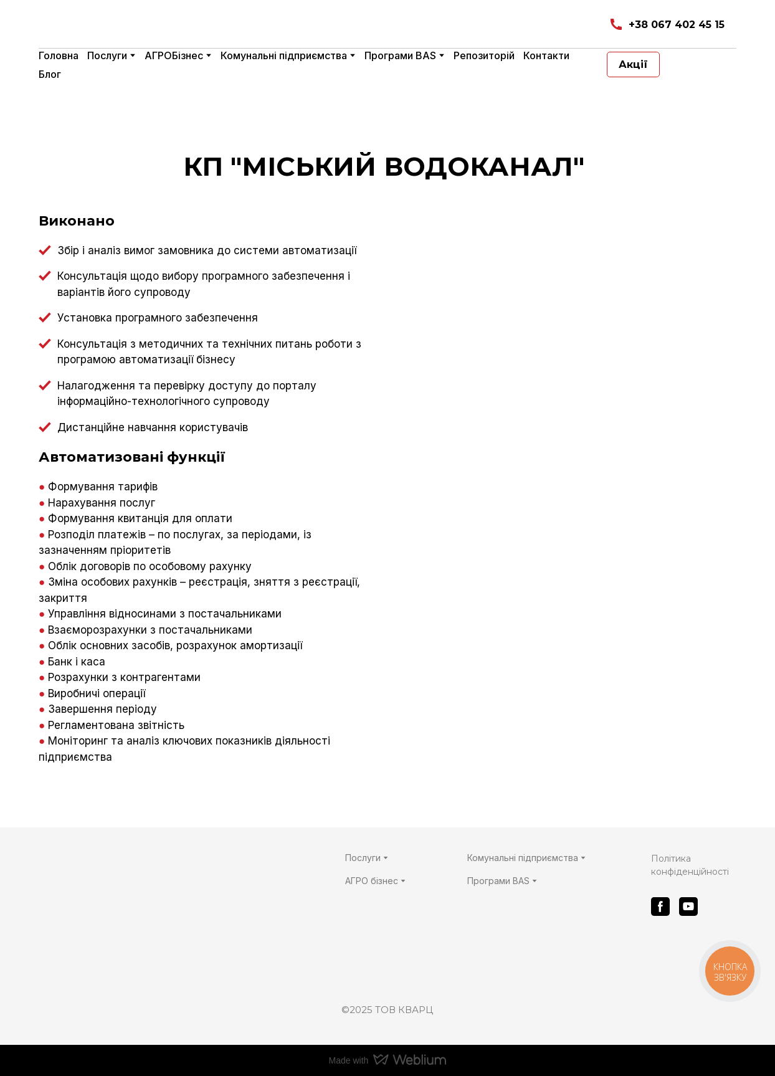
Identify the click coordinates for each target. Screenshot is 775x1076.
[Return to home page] (186, 24)
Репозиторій (484, 55)
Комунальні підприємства (284, 55)
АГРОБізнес (174, 55)
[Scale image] (566, 392)
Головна (58, 55)
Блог (50, 74)
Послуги (107, 55)
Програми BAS (400, 55)
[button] (666, 24)
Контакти (546, 55)
